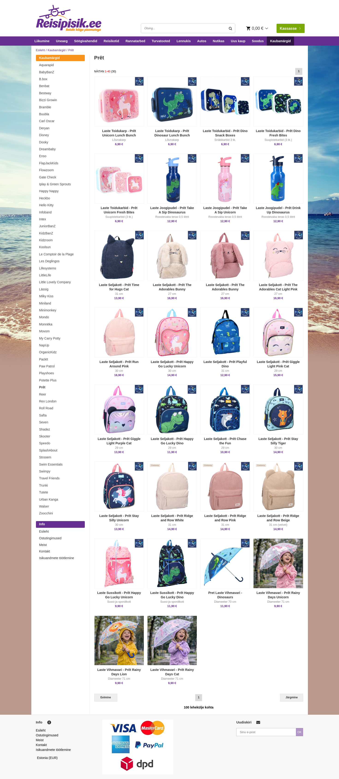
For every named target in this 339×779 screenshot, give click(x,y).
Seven (43, 422)
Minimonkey (47, 310)
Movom (44, 331)
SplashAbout (48, 450)
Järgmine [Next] (292, 697)
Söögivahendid (85, 41)
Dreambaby (47, 149)
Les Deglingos (49, 261)
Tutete (43, 492)
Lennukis (184, 41)
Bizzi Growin (48, 100)
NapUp (44, 345)
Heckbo (44, 198)
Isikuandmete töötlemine (56, 558)
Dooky (43, 142)
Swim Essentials (51, 464)
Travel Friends (49, 478)
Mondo (44, 317)
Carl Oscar (47, 121)
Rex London (48, 401)
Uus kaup (238, 41)
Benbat (44, 86)
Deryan (44, 128)
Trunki (43, 485)
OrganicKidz (48, 352)
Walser (44, 506)
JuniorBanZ (47, 226)
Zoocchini (46, 513)
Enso (43, 156)
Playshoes (46, 373)
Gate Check (47, 177)
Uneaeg (62, 41)
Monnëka (46, 324)
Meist (43, 545)
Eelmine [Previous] (105, 697)
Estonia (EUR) (47, 758)
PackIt (43, 359)
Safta (43, 415)
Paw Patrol (47, 366)
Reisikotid (111, 41)
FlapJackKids (48, 163)
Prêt (42, 387)
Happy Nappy (49, 191)
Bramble (45, 107)
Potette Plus (48, 380)
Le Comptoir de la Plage (56, 254)
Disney (44, 135)
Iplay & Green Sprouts (55, 184)
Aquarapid (46, 65)
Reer (42, 394)
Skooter (44, 436)
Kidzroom (46, 240)
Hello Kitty (46, 205)
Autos (201, 41)
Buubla (44, 114)
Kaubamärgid (280, 41)
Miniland (45, 303)
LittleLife (45, 275)
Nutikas (218, 41)
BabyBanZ (46, 72)
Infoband (45, 212)
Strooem (45, 457)
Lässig (43, 289)
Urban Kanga (48, 499)
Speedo (44, 443)
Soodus (258, 41)
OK (300, 732)
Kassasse (290, 28)
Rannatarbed (135, 41)
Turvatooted (161, 41)
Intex (42, 219)
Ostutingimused (50, 538)
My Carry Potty (50, 338)
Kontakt (44, 551)
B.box (43, 79)
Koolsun (45, 247)
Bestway (45, 93)
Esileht (40, 50)
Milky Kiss (46, 296)
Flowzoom (46, 170)
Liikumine (42, 41)
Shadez (44, 429)
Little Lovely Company (55, 282)
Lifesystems (47, 268)
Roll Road (46, 408)
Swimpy (44, 471)
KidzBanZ (46, 233)
